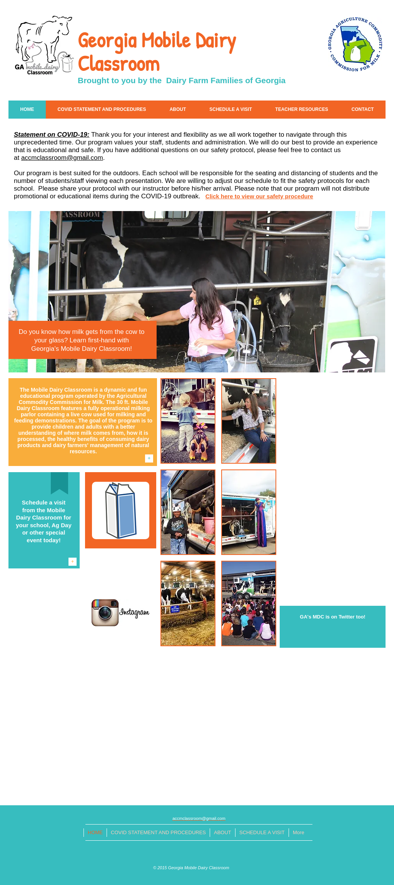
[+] (149, 458)
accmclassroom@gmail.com (62, 157)
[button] (187, 421)
